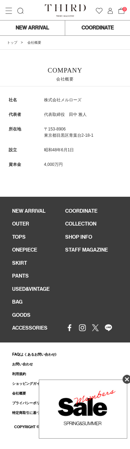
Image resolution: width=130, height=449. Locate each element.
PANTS (20, 276)
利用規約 (19, 374)
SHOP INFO (78, 237)
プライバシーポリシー (29, 403)
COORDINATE (97, 28)
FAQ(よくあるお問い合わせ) (34, 354)
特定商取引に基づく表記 (31, 413)
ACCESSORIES (29, 328)
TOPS (19, 237)
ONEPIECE (24, 250)
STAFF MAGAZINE (86, 250)
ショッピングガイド (27, 384)
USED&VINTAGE (31, 289)
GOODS (21, 315)
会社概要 (19, 393)
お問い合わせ (22, 364)
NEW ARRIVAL (32, 28)
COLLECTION (80, 224)
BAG (17, 302)
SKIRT (19, 263)
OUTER (20, 224)
